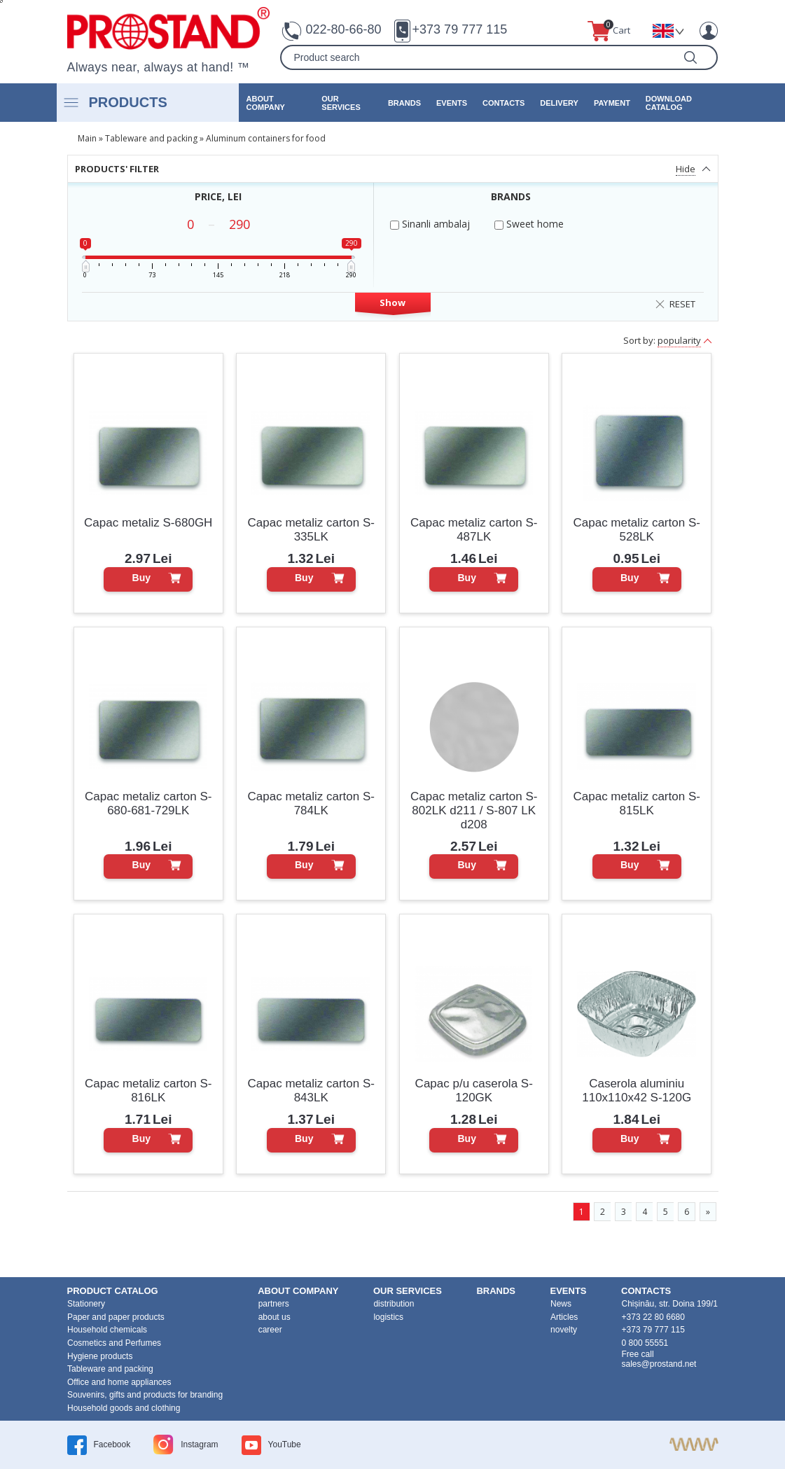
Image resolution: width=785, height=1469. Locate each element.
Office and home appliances (119, 1382)
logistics (388, 1317)
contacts (503, 103)
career (270, 1330)
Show (392, 302)
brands (404, 103)
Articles (564, 1317)
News (560, 1304)
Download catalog (669, 103)
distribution (393, 1304)
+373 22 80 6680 (653, 1317)
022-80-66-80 (343, 29)
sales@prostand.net (659, 1364)
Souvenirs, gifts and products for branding (145, 1395)
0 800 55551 (645, 1343)
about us (274, 1317)
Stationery (86, 1304)
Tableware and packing (151, 138)
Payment (612, 103)
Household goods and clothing (123, 1408)
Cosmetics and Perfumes (114, 1343)
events (451, 103)
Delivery (559, 103)
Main (87, 138)
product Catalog (112, 1291)
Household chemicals (107, 1330)
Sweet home (529, 223)
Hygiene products (99, 1356)
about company (265, 103)
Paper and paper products (116, 1317)
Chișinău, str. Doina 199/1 (670, 1304)
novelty (563, 1330)
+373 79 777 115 (460, 29)
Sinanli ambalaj (430, 223)
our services (340, 103)
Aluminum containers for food (266, 138)
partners (273, 1304)
